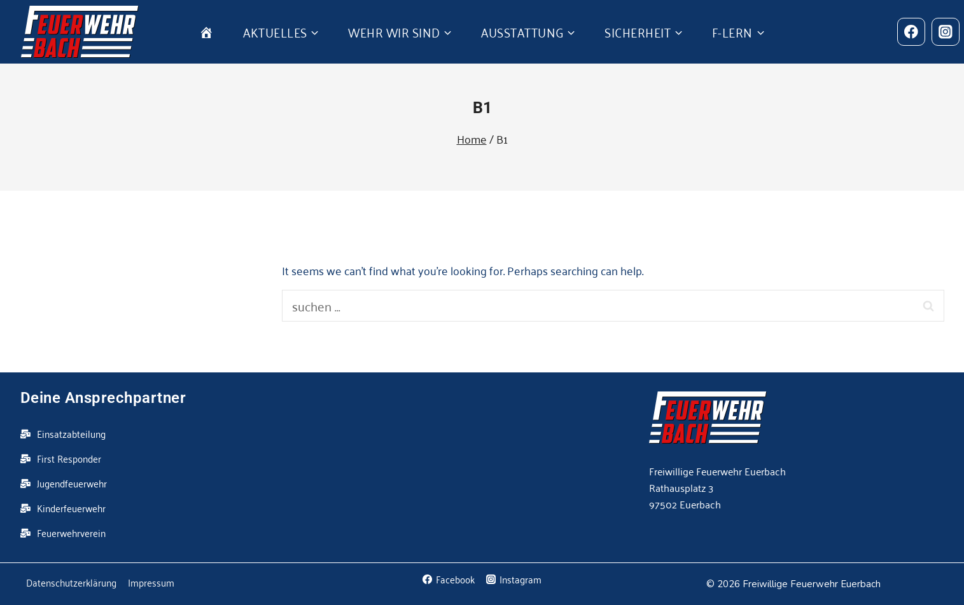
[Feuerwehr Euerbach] (80, 32)
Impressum (151, 582)
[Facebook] (911, 31)
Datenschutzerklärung (71, 582)
